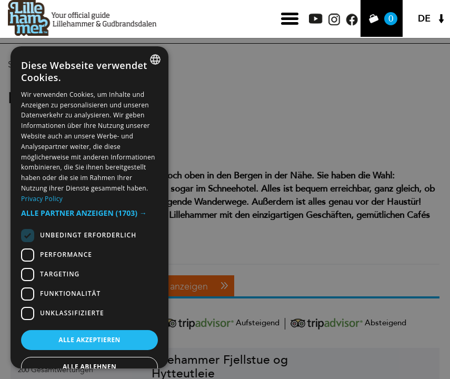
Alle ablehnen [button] (89, 366)
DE (424, 18)
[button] (89, 213)
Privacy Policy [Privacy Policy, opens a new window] (42, 198)
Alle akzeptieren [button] (89, 339)
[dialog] (89, 207)
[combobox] (155, 59)
